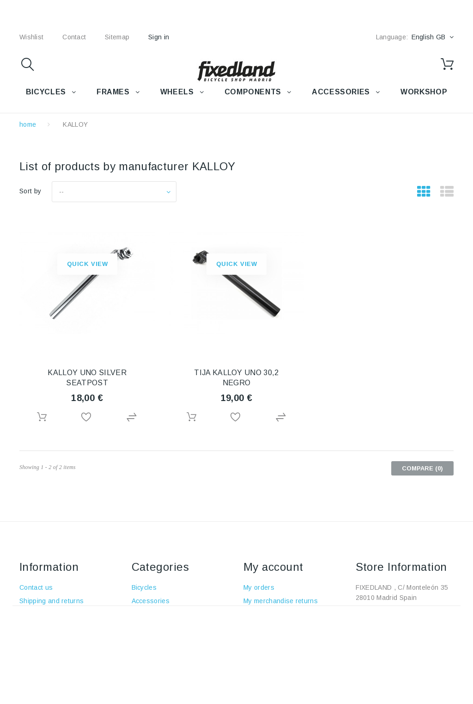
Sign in (158, 37)
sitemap (117, 37)
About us (33, 627)
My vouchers (263, 654)
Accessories (341, 92)
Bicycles (144, 587)
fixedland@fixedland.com (413, 624)
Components (151, 641)
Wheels (143, 627)
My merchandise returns (280, 601)
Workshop (147, 654)
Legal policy (37, 614)
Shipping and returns (51, 601)
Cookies (31, 654)
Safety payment (42, 641)
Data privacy (38, 668)
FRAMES (113, 92)
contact (74, 37)
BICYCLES (46, 92)
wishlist (31, 37)
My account (273, 567)
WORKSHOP (423, 92)
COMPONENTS (252, 92)
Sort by (30, 191)
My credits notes (268, 614)
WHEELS (177, 92)
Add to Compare (132, 417)
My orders (258, 587)
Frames (143, 614)
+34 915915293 (419, 611)
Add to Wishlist (87, 417)
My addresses (265, 627)
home (27, 124)
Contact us (36, 587)
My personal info (268, 641)
